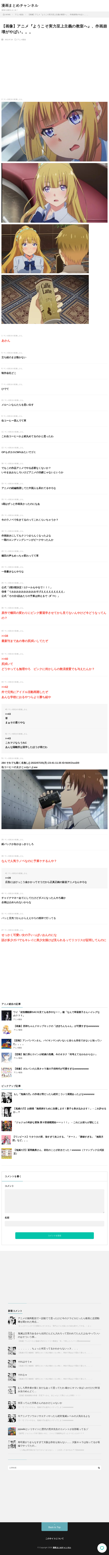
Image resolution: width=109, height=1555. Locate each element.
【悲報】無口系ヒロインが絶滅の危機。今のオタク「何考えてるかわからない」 (56, 1054)
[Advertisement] (54, 64)
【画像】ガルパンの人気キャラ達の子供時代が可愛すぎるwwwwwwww (51, 1068)
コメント (9, 1186)
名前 (7, 1217)
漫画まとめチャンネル (19, 5)
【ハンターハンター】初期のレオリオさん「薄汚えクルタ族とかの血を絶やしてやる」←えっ (54, 1326)
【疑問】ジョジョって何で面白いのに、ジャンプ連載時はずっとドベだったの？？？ (51, 1433)
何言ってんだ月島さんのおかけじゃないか (40, 1403)
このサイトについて (54, 1538)
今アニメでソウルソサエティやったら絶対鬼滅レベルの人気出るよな (54, 1416)
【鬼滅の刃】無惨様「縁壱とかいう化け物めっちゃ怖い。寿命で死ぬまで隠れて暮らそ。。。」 (55, 1353)
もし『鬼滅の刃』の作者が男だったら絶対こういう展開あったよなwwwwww (54, 1094)
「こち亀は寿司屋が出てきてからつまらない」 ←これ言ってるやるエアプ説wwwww (51, 1450)
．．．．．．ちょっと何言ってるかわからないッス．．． (48, 1348)
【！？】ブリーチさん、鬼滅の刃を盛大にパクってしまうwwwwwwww (45, 1407)
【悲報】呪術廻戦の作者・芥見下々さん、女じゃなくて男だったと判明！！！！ (49, 1395)
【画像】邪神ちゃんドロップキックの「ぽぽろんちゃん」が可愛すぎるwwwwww (56, 1026)
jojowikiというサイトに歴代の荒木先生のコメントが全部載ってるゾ (53, 1429)
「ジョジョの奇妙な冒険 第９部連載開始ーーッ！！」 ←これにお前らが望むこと (56, 1122)
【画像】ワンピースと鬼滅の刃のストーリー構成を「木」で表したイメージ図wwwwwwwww (54, 1341)
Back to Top (54, 1527)
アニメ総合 (21, 39)
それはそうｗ (25, 1361)
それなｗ (22, 1374)
